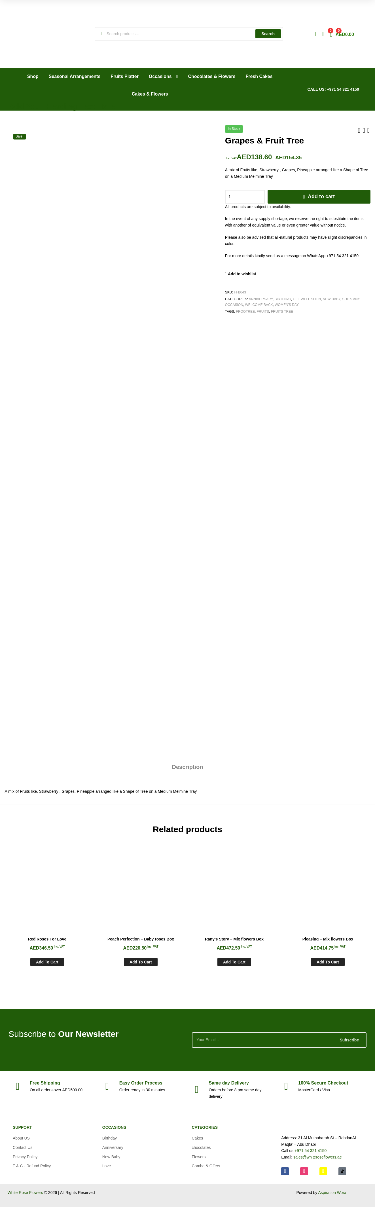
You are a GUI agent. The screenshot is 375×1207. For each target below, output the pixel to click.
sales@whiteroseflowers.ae (317, 1157)
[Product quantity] (245, 197)
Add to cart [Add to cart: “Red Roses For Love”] (47, 962)
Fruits (263, 312)
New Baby (331, 299)
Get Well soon (307, 299)
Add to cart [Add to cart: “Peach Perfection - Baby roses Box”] (141, 962)
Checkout (323, 1083)
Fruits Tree (282, 312)
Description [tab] (187, 767)
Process (140, 1083)
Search (268, 33)
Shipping (45, 1083)
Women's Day (287, 305)
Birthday (283, 299)
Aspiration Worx (332, 1192)
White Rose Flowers (25, 1192)
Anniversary (261, 299)
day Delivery (229, 1083)
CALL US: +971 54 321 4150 (333, 89)
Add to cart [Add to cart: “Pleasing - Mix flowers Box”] (328, 962)
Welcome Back (259, 305)
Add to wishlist (242, 274)
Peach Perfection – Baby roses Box (140, 939)
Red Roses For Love (47, 939)
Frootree (245, 312)
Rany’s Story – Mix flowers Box (234, 939)
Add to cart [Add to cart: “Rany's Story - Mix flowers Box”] (234, 962)
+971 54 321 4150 (311, 1150)
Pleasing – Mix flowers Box (327, 939)
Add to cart (321, 196)
